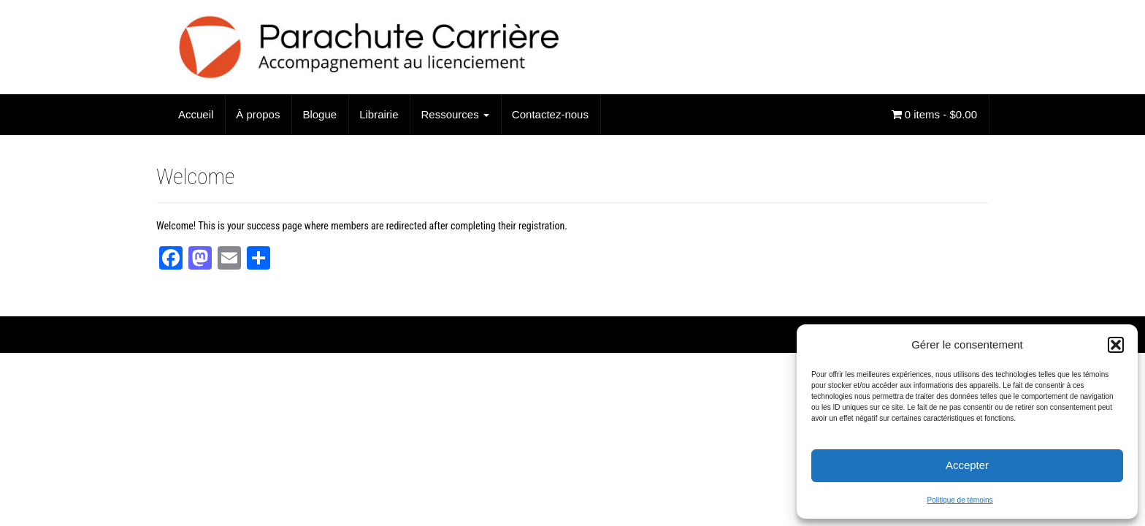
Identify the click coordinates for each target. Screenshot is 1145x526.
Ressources (455, 114)
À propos (258, 114)
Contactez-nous (550, 114)
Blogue (319, 114)
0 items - (934, 114)
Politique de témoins (959, 500)
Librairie (378, 114)
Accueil (195, 114)
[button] (1115, 345)
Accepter (967, 465)
